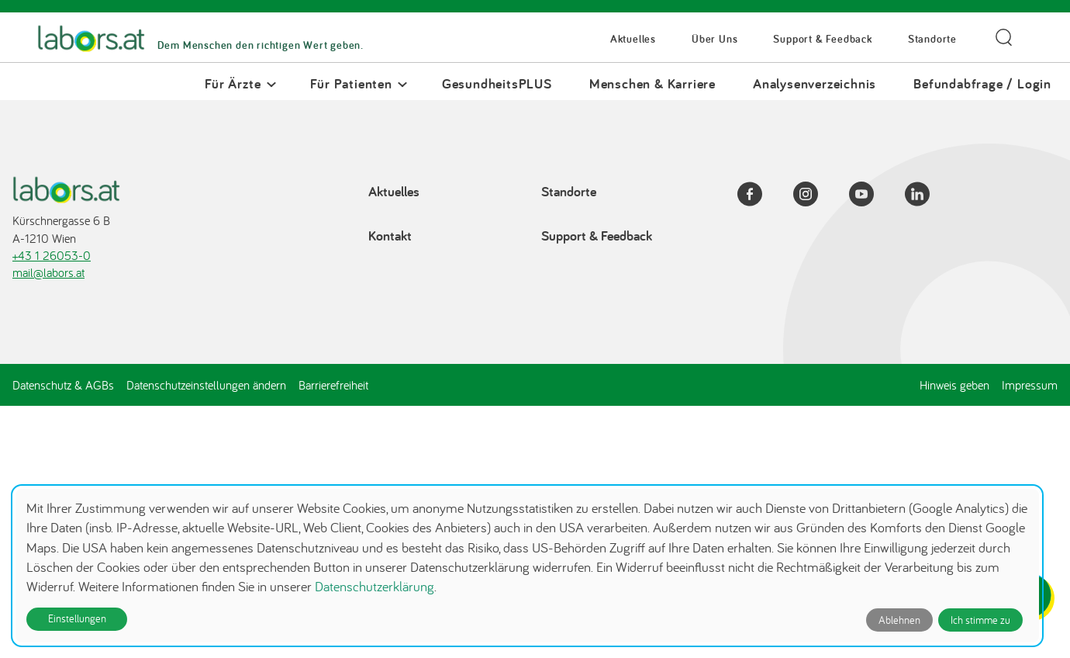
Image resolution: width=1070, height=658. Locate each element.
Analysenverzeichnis (814, 83)
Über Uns (714, 39)
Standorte (932, 39)
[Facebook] (759, 196)
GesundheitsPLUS (497, 83)
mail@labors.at (48, 272)
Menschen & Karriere (652, 83)
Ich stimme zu (980, 620)
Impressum (1030, 385)
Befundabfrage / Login (982, 83)
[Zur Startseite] (91, 39)
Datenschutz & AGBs (63, 385)
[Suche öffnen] (1003, 38)
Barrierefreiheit (333, 385)
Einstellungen (77, 618)
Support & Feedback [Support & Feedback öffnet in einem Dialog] (822, 39)
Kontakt (390, 235)
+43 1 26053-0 (51, 255)
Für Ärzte (233, 83)
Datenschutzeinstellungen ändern (206, 385)
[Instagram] (815, 196)
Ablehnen (899, 620)
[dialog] (527, 565)
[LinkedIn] (926, 196)
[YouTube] (870, 196)
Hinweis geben (954, 385)
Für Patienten (351, 83)
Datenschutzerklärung (374, 586)
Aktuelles (633, 39)
